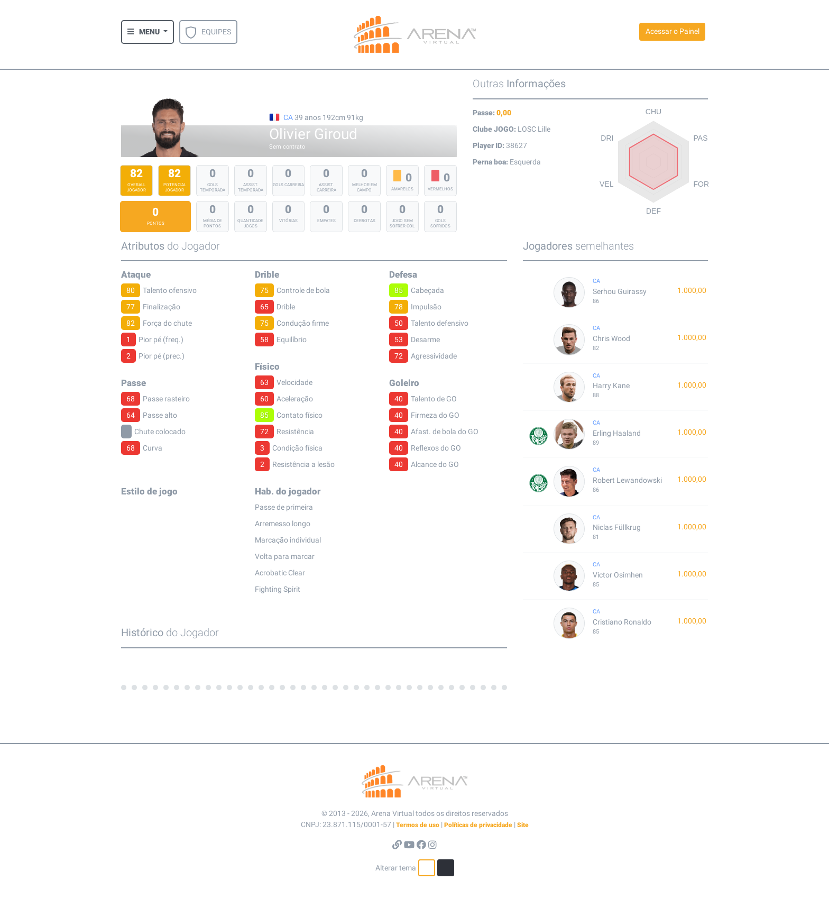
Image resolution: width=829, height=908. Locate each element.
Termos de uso (417, 825)
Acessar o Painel (672, 31)
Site (523, 825)
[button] (147, 32)
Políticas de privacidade (478, 825)
